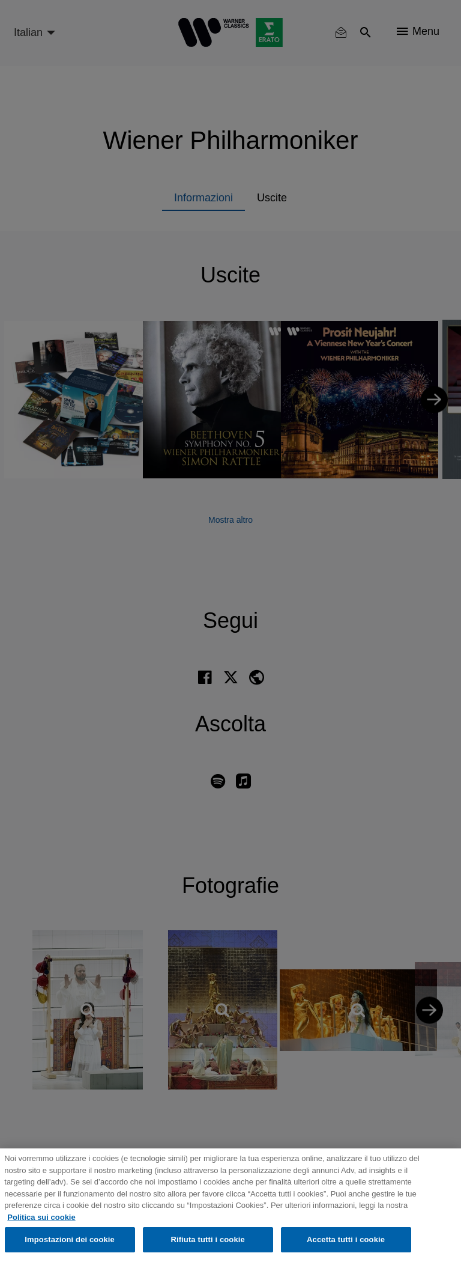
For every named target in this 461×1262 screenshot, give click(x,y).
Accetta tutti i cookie (346, 1239)
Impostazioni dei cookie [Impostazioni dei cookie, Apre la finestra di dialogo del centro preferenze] (70, 1239)
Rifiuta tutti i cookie (207, 1239)
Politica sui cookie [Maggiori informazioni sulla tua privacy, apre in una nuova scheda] (41, 1217)
